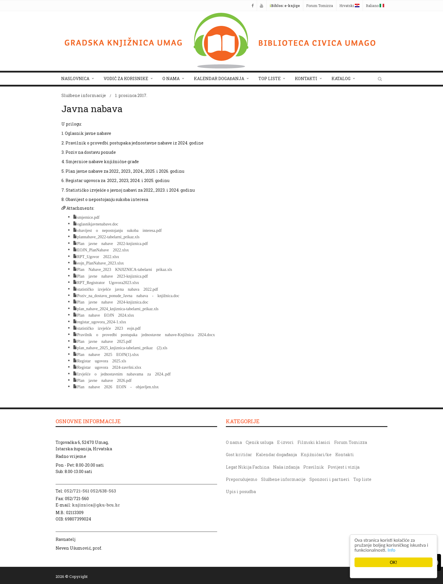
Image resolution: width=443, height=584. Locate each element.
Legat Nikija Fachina (247, 467)
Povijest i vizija (343, 467)
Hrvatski (349, 5)
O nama (171, 78)
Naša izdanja (286, 467)
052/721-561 (76, 491)
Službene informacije (83, 95)
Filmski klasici (313, 442)
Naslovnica (75, 78)
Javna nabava (92, 108)
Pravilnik (313, 467)
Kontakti (306, 78)
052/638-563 (103, 491)
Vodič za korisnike (126, 78)
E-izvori (285, 442)
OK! (393, 562)
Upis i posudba (241, 491)
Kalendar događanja (219, 78)
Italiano (375, 5)
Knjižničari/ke (316, 454)
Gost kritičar (239, 454)
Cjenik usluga (259, 442)
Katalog (341, 78)
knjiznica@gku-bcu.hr (96, 505)
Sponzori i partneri (329, 479)
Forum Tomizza (319, 5)
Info (392, 550)
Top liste (269, 78)
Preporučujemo (241, 479)
